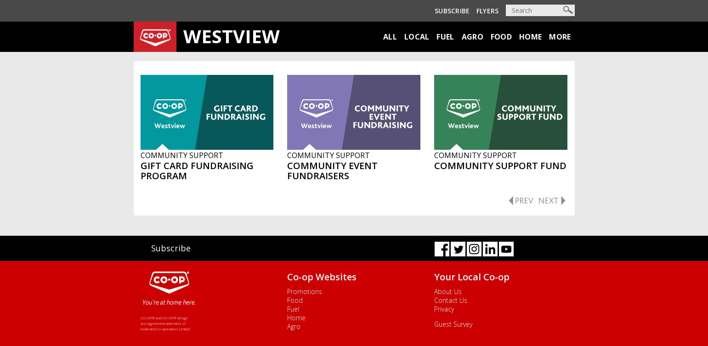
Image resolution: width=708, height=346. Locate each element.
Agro (472, 37)
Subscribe (452, 10)
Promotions (304, 291)
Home (530, 37)
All (390, 37)
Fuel (445, 37)
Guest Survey (453, 324)
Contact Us (450, 300)
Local (417, 37)
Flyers (487, 10)
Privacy (444, 309)
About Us (448, 291)
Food (501, 37)
